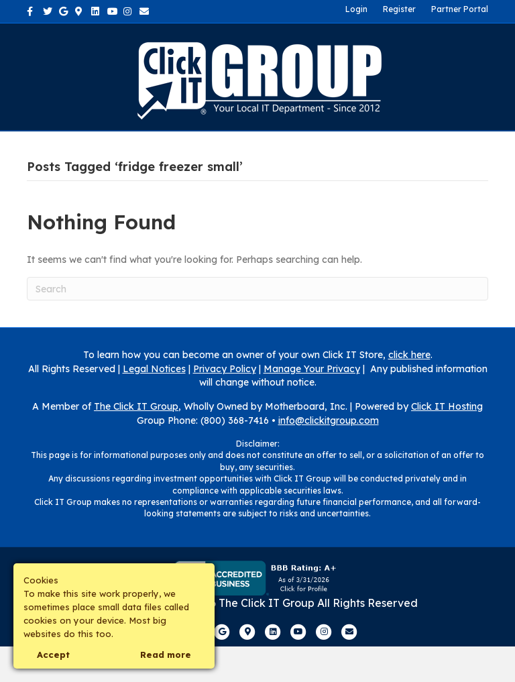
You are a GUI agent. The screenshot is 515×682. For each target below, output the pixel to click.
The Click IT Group (136, 442)
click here (409, 390)
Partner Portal (459, 9)
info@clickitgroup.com (328, 456)
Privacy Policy (224, 404)
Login (356, 9)
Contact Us (322, 147)
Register (399, 9)
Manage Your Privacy (312, 404)
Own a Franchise (424, 147)
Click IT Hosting (447, 442)
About (117, 147)
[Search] (257, 324)
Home (65, 147)
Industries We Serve (213, 147)
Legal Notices (154, 404)
